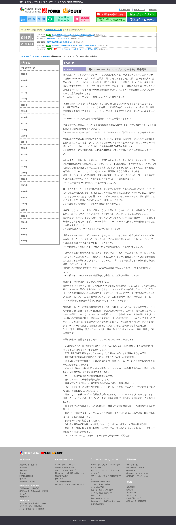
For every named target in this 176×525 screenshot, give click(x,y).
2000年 (24, 228)
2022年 (24, 93)
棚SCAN (23, 479)
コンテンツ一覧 (132, 465)
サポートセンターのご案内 (64, 468)
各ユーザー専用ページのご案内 (102, 490)
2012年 (24, 154)
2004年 (24, 204)
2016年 (24, 130)
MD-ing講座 (130, 471)
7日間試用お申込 (111, 20)
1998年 (24, 241)
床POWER (23, 473)
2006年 (24, 192)
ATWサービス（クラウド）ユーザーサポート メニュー (105, 466)
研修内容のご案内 (61, 476)
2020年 (24, 105)
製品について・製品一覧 (28, 465)
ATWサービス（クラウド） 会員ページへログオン (105, 472)
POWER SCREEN (26, 476)
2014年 (24, 142)
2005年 (24, 198)
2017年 (24, 124)
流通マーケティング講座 (135, 468)
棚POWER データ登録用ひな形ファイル (69, 473)
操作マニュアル (96, 496)
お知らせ (25, 63)
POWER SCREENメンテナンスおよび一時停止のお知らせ (73, 35)
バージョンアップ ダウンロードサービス (69, 485)
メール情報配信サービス (64, 482)
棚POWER (23, 468)
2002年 (24, 216)
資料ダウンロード (82, 20)
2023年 (24, 87)
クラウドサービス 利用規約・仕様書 (33, 504)
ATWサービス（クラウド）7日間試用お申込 (106, 477)
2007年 (24, 185)
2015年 (24, 136)
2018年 (24, 117)
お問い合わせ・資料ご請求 (136, 501)
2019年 (24, 111)
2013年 (24, 148)
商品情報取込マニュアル (99, 499)
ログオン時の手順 (97, 487)
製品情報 (33, 20)
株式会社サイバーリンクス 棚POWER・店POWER (55, 10)
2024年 (24, 80)
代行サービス (24, 497)
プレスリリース (28, 68)
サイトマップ (139, 10)
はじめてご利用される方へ (100, 485)
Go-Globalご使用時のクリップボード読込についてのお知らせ (74, 46)
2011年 (24, 161)
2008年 (24, 179)
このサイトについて (133, 498)
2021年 (24, 99)
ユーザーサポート (60, 20)
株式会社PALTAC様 (54, 30)
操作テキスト (60, 479)
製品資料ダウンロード (28, 482)
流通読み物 (125, 10)
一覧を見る (27, 44)
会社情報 (153, 10)
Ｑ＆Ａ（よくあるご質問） (66, 471)
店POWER (23, 471)
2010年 (24, 167)
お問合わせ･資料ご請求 (112, 15)
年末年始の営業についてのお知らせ (59, 42)
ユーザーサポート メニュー (65, 465)
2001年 (24, 222)
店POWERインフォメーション (137, 476)
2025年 (24, 74)
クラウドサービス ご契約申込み (31, 506)
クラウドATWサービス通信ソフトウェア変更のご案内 (77, 50)
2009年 (24, 173)
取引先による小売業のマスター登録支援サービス (34, 492)
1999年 (24, 235)
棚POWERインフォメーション (58, 39)
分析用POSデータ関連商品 (29, 489)
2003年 (24, 210)
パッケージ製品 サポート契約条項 (32, 509)
